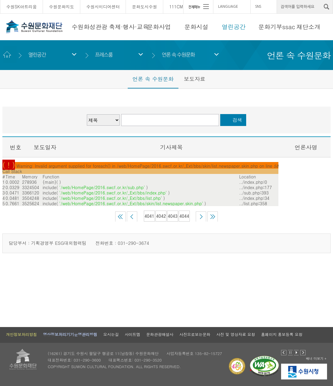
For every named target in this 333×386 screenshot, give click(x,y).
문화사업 (159, 26)
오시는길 (111, 334)
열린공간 (234, 26)
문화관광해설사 (159, 334)
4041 (149, 216)
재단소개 (308, 26)
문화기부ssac (276, 26)
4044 (184, 216)
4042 (161, 216)
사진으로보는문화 (194, 334)
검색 (237, 119)
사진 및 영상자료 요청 (235, 334)
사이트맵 (132, 334)
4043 (173, 216)
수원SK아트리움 (21, 7)
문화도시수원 (144, 7)
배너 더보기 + (316, 358)
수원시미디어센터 (103, 7)
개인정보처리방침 (21, 334)
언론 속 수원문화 (178, 54)
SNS (258, 6)
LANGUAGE (228, 6)
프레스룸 (103, 54)
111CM (176, 7)
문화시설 (196, 26)
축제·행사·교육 (129, 26)
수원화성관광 (89, 26)
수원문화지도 (61, 7)
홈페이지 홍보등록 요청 (282, 334)
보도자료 (194, 79)
